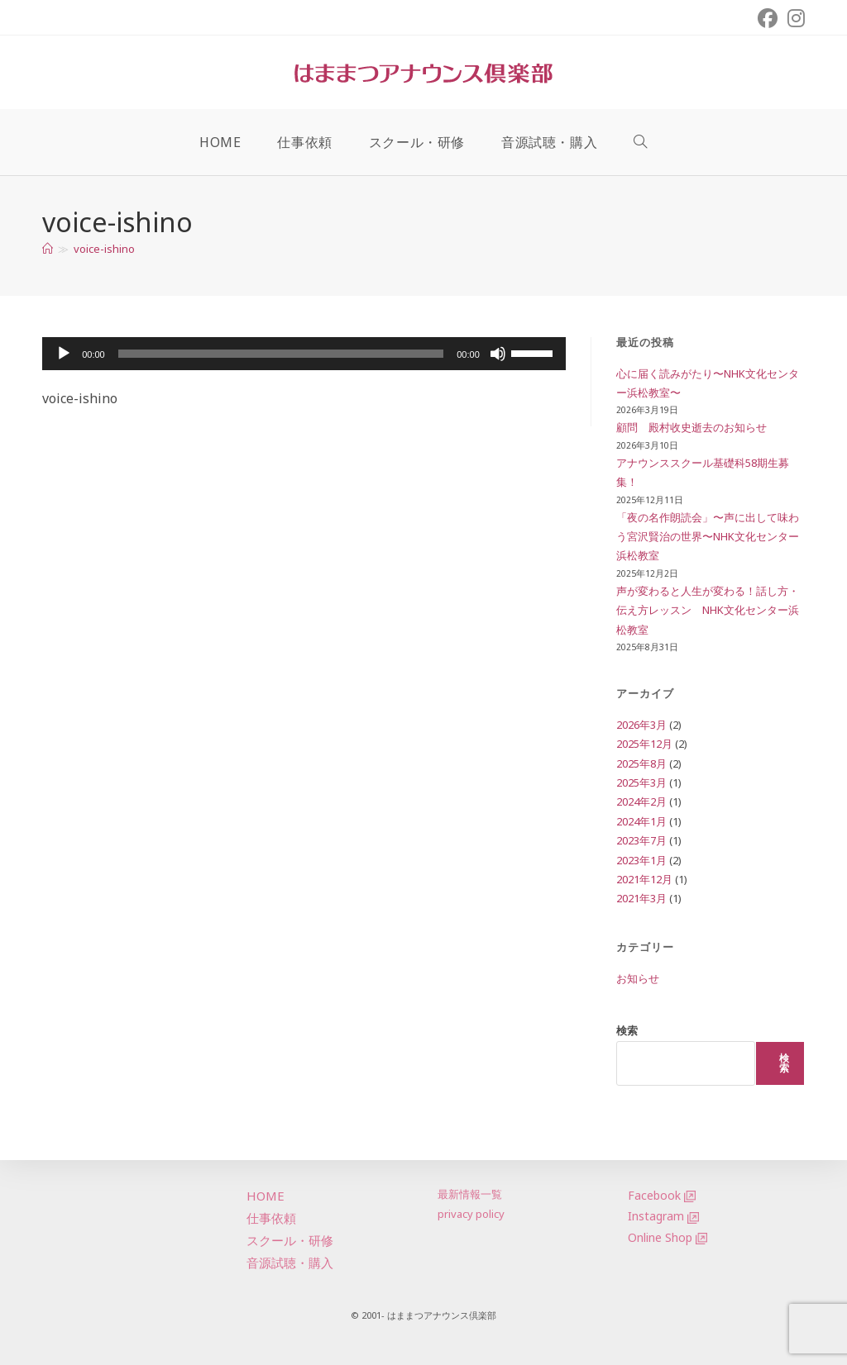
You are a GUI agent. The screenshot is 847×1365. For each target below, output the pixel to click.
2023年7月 (641, 840)
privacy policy (471, 1213)
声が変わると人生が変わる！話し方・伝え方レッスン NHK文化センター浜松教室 (707, 610)
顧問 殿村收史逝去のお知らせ (691, 427)
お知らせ (637, 978)
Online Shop (660, 1237)
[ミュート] (498, 353)
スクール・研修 (289, 1240)
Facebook (654, 1195)
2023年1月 (641, 860)
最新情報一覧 (470, 1194)
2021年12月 (644, 879)
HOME (265, 1195)
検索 (627, 1030)
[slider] (280, 354)
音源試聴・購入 (289, 1262)
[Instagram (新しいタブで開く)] (793, 18)
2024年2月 (641, 801)
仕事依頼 (271, 1218)
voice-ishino (104, 248)
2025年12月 (644, 743)
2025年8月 (641, 763)
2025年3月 (641, 782)
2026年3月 (641, 724)
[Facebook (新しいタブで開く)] (767, 18)
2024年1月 (641, 821)
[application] (304, 353)
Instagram (656, 1216)
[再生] (63, 353)
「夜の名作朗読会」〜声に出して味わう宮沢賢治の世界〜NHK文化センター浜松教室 (707, 537)
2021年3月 (641, 898)
